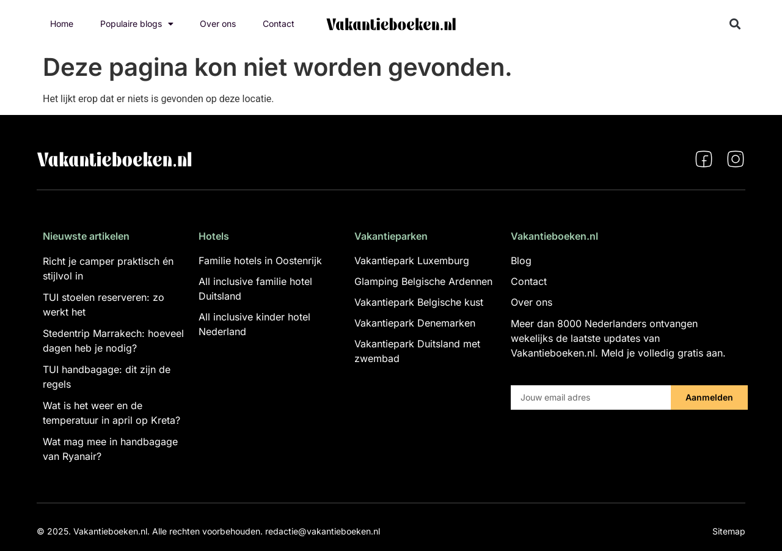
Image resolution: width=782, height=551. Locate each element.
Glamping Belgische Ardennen (423, 281)
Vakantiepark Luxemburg (411, 260)
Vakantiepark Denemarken (414, 323)
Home (61, 23)
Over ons (218, 23)
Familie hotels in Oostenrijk (260, 260)
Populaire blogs (137, 23)
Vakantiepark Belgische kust (418, 302)
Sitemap (728, 531)
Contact (278, 23)
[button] (735, 24)
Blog (521, 260)
